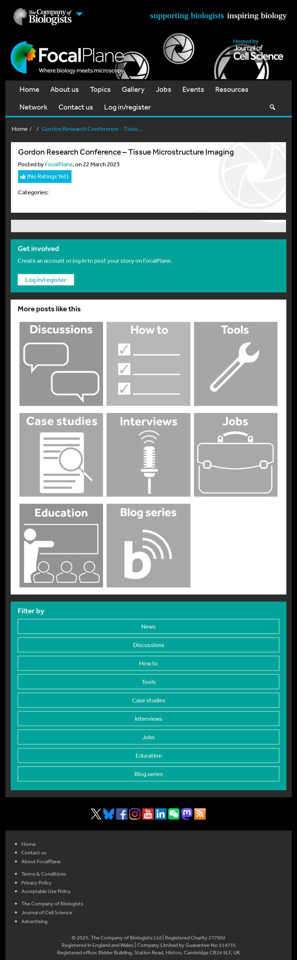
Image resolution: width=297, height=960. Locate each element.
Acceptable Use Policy (46, 891)
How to (148, 663)
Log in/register (127, 106)
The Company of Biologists (52, 903)
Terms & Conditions (43, 873)
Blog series (149, 773)
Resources (232, 89)
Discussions (148, 644)
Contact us (75, 106)
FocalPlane (59, 164)
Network (33, 106)
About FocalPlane (41, 861)
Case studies (148, 700)
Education (149, 755)
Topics (100, 89)
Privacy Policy (36, 882)
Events (193, 89)
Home (29, 89)
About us (64, 89)
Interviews (148, 718)
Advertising (34, 921)
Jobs (163, 89)
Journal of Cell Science (46, 912)
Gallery (133, 89)
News (148, 626)
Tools (149, 681)
